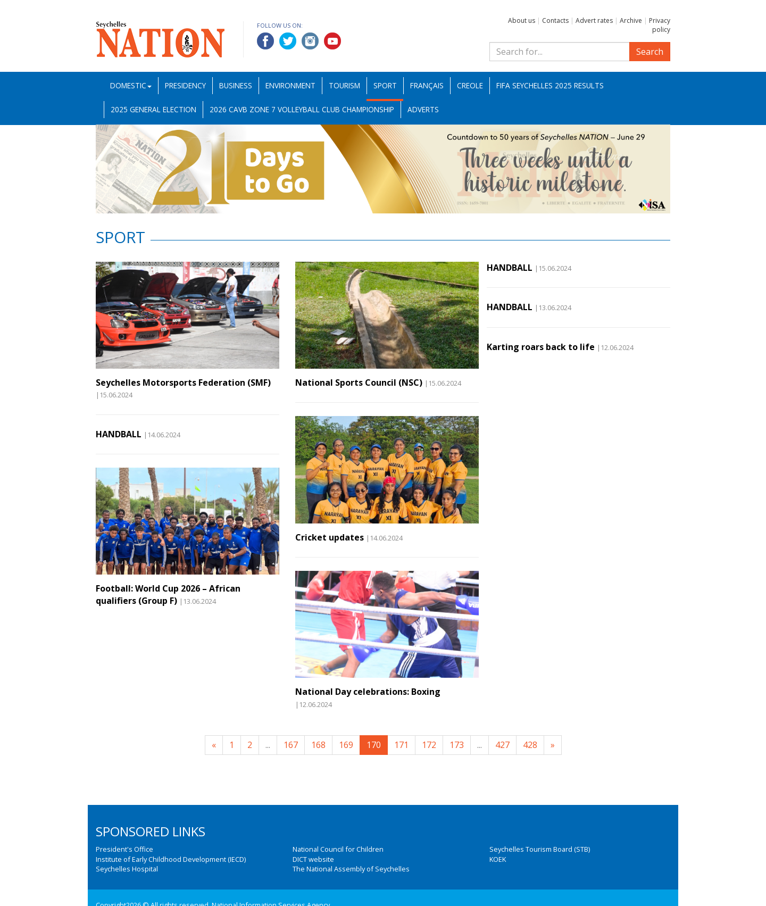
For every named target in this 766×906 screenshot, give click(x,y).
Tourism (344, 85)
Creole (470, 85)
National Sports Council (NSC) (358, 382)
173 (456, 745)
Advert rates (594, 20)
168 (318, 745)
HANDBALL (118, 434)
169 (346, 745)
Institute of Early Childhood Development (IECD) (171, 859)
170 (374, 745)
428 (530, 745)
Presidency (185, 85)
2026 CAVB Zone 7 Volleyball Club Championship (302, 109)
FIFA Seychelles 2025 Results (550, 85)
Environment (290, 85)
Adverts (423, 109)
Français (427, 85)
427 (502, 745)
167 (291, 745)
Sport (385, 85)
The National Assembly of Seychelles (351, 869)
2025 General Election (153, 109)
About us (521, 20)
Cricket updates (329, 537)
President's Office (124, 849)
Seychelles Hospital (127, 869)
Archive (631, 20)
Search (649, 51)
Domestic (131, 85)
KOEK (497, 859)
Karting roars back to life (541, 347)
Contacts (555, 20)
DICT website (313, 859)
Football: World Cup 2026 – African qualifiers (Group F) (168, 594)
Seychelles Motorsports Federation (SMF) (183, 382)
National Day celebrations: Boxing (367, 691)
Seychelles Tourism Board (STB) (539, 849)
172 (429, 745)
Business (235, 85)
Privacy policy (659, 25)
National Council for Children (338, 849)
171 (401, 745)
